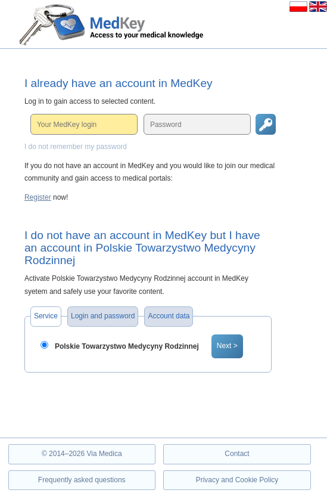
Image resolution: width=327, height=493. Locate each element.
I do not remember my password (75, 146)
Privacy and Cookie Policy (237, 480)
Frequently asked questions (82, 480)
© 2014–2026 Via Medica (82, 453)
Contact (237, 453)
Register (37, 197)
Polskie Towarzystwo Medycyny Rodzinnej (127, 346)
